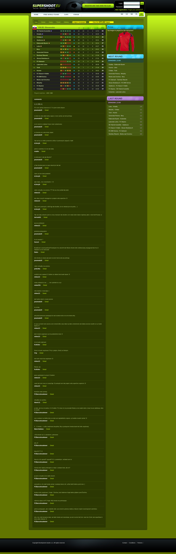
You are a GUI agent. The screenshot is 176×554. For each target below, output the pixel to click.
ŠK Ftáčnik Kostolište (44, 31)
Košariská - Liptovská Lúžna (117, 92)
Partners (140, 543)
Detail (47, 110)
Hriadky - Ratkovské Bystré (117, 64)
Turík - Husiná (125, 112)
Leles (39, 46)
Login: (121, 3)
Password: (119, 7)
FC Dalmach (40, 61)
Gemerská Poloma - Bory (125, 115)
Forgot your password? (135, 10)
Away (51, 22)
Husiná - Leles (113, 67)
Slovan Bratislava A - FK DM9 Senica (120, 82)
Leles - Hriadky (125, 106)
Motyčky (39, 82)
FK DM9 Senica (41, 76)
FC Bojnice (40, 86)
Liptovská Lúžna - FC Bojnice (125, 122)
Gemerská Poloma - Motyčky (117, 73)
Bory (38, 49)
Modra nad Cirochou (43, 79)
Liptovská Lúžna (42, 64)
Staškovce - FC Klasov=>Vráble (118, 86)
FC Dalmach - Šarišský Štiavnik (118, 79)
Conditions (132, 543)
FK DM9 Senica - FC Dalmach (125, 131)
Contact (124, 543)
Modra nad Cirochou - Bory (117, 76)
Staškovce (40, 40)
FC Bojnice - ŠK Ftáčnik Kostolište (119, 89)
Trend (58, 22)
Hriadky (39, 34)
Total (36, 22)
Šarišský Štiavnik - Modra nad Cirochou (125, 134)
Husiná (39, 70)
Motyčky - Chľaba (125, 109)
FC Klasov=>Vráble (43, 73)
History (66, 22)
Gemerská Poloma (42, 52)
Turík (38, 67)
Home (43, 22)
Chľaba (39, 37)
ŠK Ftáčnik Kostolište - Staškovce (125, 125)
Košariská (40, 89)
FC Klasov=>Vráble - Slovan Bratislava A (125, 128)
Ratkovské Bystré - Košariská (125, 118)
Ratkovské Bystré (43, 43)
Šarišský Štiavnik (42, 55)
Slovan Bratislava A (43, 58)
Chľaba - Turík (113, 70)
